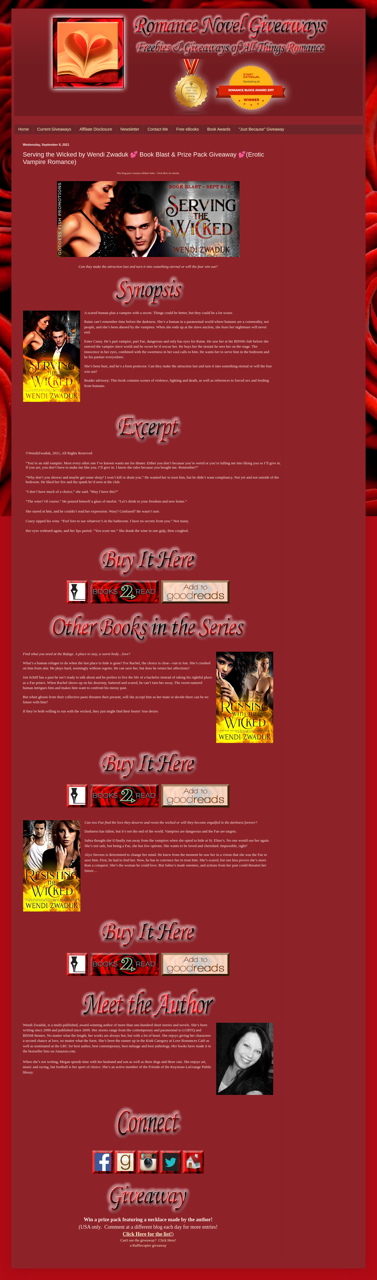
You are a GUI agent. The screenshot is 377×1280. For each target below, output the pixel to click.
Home (23, 129)
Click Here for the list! (147, 1234)
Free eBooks (187, 129)
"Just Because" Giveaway (261, 129)
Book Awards (218, 129)
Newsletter (129, 129)
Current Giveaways (54, 129)
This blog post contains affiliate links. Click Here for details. (148, 173)
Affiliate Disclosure (95, 129)
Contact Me (157, 129)
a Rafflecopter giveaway (148, 1245)
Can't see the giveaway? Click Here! (148, 1240)
